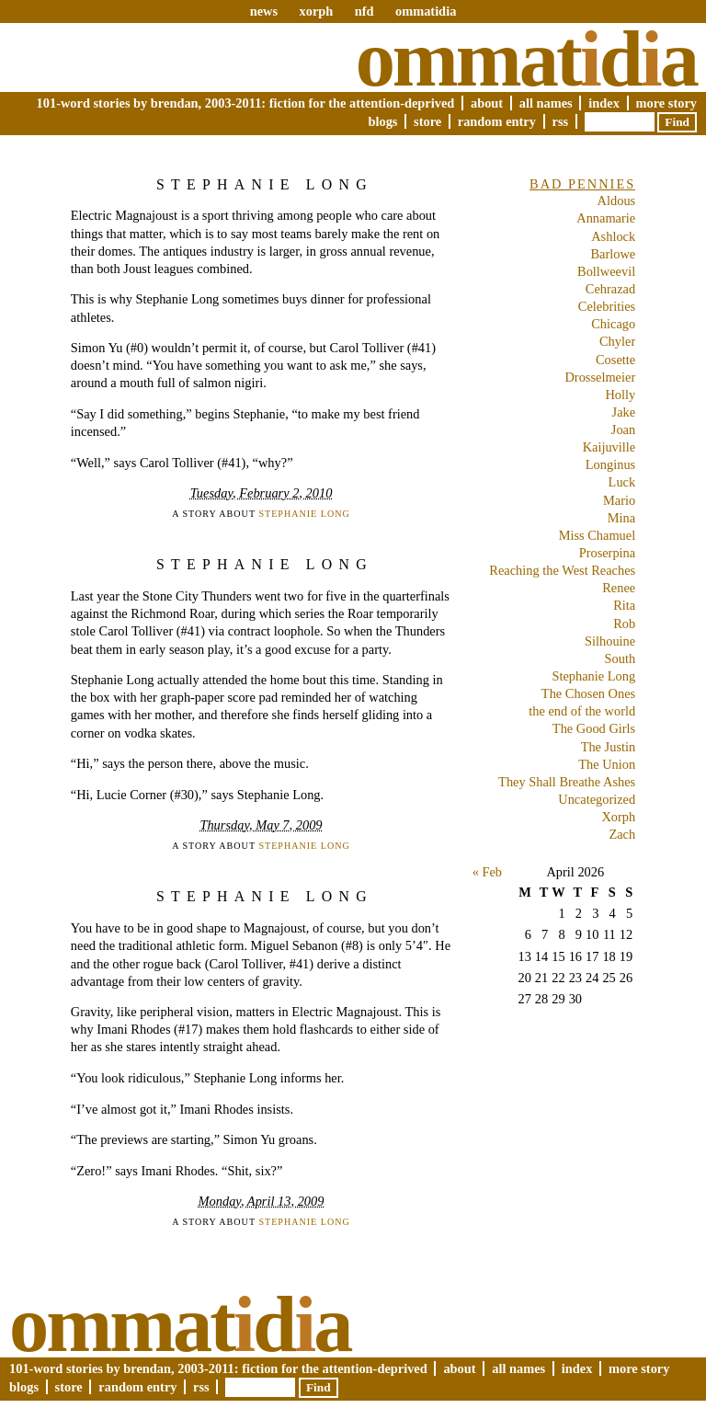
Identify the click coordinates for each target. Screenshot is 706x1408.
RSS (560, 121)
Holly (620, 394)
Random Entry (497, 121)
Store (427, 121)
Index (604, 103)
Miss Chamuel (597, 535)
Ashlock (613, 236)
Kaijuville (609, 447)
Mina (621, 517)
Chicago (613, 323)
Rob (624, 623)
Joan (623, 429)
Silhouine (610, 641)
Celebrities (606, 306)
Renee (618, 587)
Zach (622, 834)
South (620, 658)
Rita (624, 605)
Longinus (610, 464)
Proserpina (607, 552)
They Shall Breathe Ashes (566, 781)
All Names (546, 103)
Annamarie (605, 218)
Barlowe (612, 253)
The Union (606, 764)
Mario (619, 500)
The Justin (608, 746)
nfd (364, 11)
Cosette (615, 359)
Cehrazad (610, 288)
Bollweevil (606, 271)
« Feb (487, 871)
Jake (624, 412)
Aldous (617, 200)
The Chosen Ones (588, 693)
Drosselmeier (599, 377)
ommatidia (425, 11)
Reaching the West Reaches (562, 570)
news (264, 11)
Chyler (617, 341)
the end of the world (582, 711)
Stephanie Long (264, 184)
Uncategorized (596, 799)
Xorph (618, 816)
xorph (316, 11)
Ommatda (526, 59)
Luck (622, 482)
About (487, 103)
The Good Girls (593, 728)
